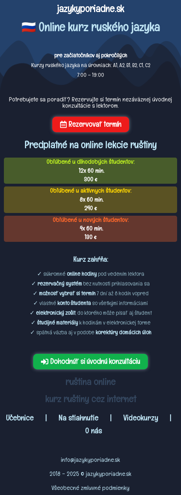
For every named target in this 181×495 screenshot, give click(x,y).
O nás (93, 431)
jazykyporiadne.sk (90, 8)
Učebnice (20, 418)
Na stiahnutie (78, 418)
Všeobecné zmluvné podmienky (90, 488)
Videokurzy (140, 418)
